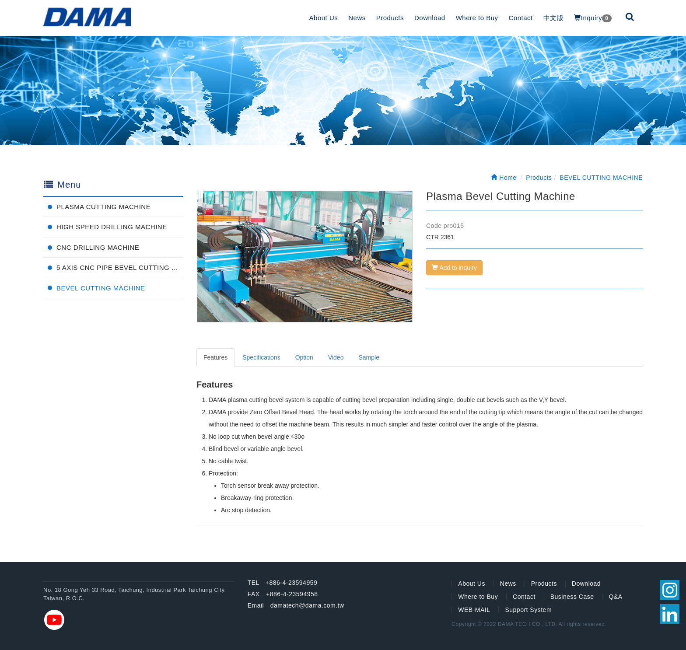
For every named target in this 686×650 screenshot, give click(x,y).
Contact (521, 17)
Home (503, 177)
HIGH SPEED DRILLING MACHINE (111, 227)
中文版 (553, 17)
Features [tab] (215, 357)
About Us (323, 17)
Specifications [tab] (261, 357)
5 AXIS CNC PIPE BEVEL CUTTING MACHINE (119, 267)
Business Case (572, 596)
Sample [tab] (368, 357)
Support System (528, 609)
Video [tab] (336, 357)
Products (390, 17)
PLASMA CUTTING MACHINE (103, 206)
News (357, 17)
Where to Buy (477, 17)
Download (429, 17)
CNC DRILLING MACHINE (97, 247)
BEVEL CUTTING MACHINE (100, 288)
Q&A (615, 596)
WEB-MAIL (474, 609)
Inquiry (592, 18)
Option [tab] (304, 357)
